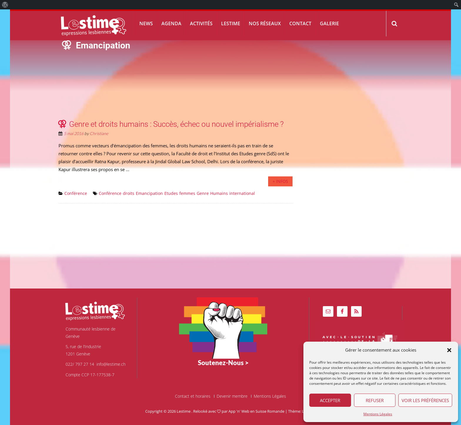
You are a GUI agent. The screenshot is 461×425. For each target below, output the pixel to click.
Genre (203, 193)
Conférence (75, 193)
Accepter (330, 400)
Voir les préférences (425, 400)
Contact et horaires (193, 396)
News (146, 23)
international (242, 193)
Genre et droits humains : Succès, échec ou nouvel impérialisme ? (176, 124)
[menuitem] (5, 4)
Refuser (375, 400)
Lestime (230, 23)
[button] (449, 350)
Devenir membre (232, 396)
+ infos (280, 181)
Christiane (99, 133)
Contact (300, 23)
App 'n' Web (238, 411)
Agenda (171, 23)
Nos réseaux (265, 23)
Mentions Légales (377, 413)
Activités (201, 23)
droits (128, 193)
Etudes (171, 193)
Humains (219, 193)
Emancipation (149, 193)
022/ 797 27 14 (80, 364)
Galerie (329, 23)
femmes (187, 193)
